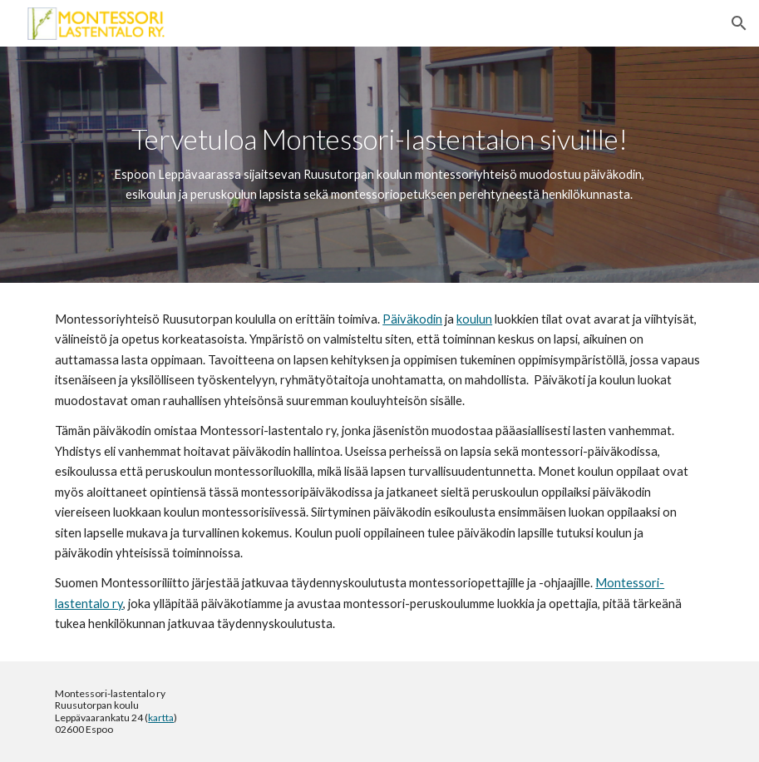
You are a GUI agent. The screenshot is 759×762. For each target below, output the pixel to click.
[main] (379, 164)
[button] (739, 23)
